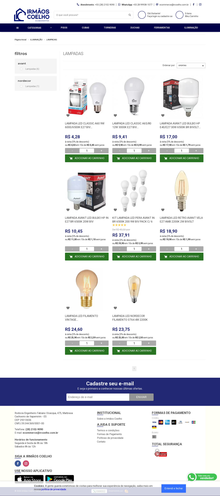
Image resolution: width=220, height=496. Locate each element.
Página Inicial (20, 39)
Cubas (85, 28)
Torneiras (110, 28)
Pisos (64, 28)
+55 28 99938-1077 (142, 4)
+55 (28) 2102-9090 (105, 4)
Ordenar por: (168, 65)
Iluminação (191, 28)
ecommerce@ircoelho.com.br (174, 4)
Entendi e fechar (174, 488)
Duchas (135, 28)
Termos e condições (108, 430)
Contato (101, 441)
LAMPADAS (51, 39)
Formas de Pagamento (109, 434)
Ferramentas (162, 28)
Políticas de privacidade (110, 437)
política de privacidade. (54, 489)
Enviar (141, 397)
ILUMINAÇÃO (36, 39)
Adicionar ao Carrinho (89, 158)
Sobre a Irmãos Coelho (109, 418)
